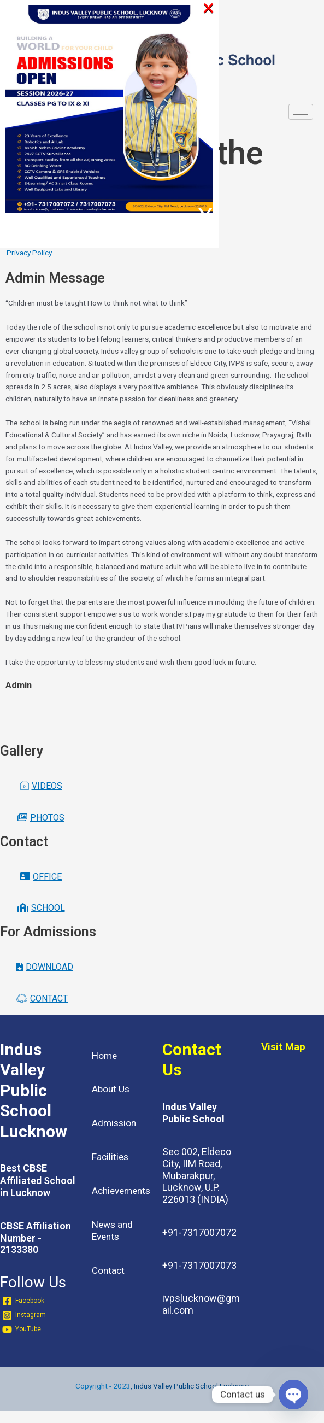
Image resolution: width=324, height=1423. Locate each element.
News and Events (112, 1230)
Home (104, 1055)
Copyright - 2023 (103, 1385)
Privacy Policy (29, 252)
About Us (110, 1089)
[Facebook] (23, 1301)
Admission (114, 1122)
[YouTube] (21, 1329)
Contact (108, 1270)
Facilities (110, 1156)
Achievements (121, 1190)
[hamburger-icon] (300, 112)
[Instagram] (24, 1315)
